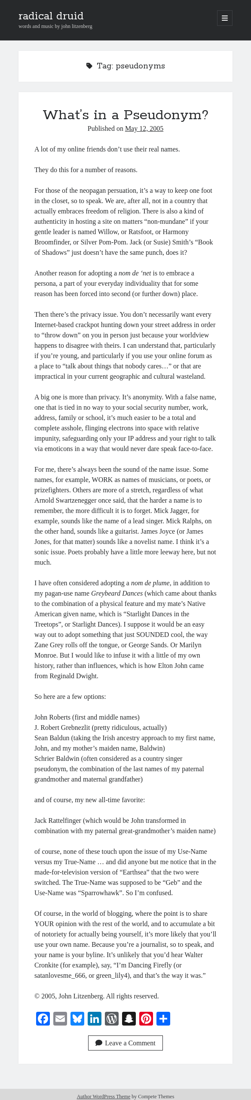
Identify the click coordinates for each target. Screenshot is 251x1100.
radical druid (51, 16)
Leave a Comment (125, 1043)
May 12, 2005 (144, 128)
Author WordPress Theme (104, 1097)
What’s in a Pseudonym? (125, 115)
